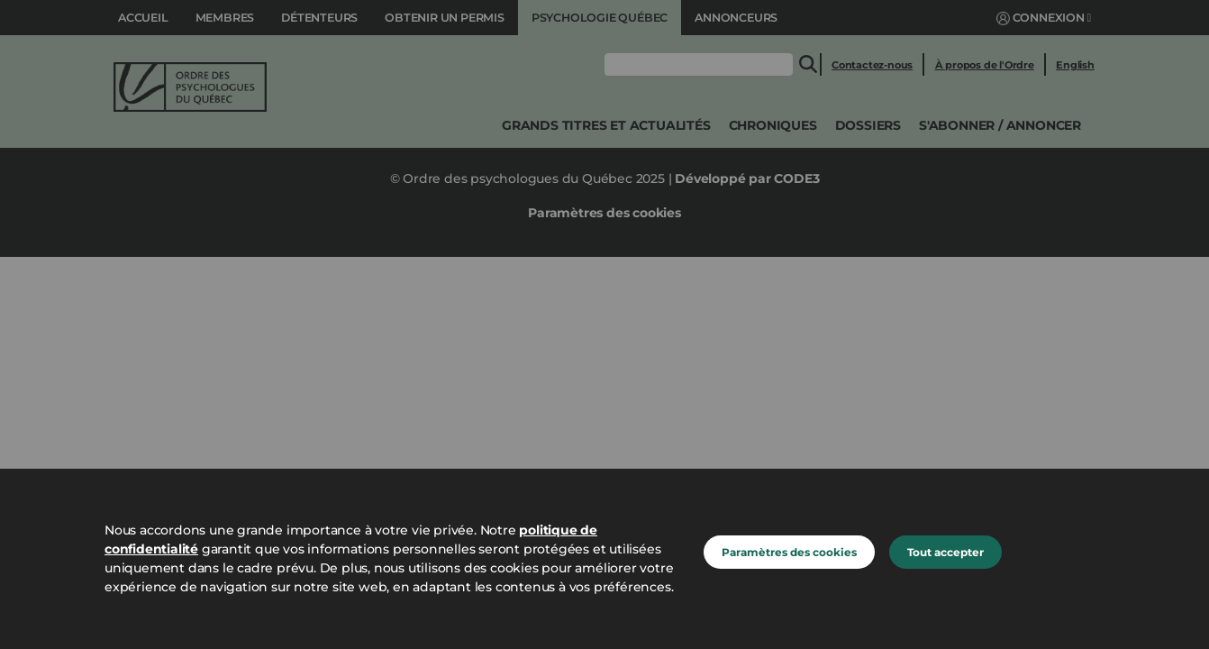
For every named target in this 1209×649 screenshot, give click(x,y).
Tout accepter (945, 552)
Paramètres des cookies (789, 552)
